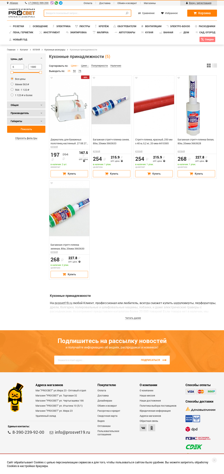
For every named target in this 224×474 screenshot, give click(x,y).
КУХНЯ (36, 49)
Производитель (20, 113)
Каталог (24, 49)
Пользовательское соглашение (108, 432)
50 (74, 70)
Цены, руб (17, 59)
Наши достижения (150, 400)
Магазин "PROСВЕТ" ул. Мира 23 (54, 410)
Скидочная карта (107, 415)
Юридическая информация (155, 410)
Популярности (99, 65)
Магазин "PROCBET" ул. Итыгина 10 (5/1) (59, 405)
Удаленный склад (46, 415)
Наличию (115, 65)
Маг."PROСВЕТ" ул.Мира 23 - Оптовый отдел (61, 390)
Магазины (150, 3)
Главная (11, 49)
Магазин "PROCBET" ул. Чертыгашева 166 (60, 400)
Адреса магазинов (150, 415)
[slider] (12, 72)
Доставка (104, 3)
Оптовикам (103, 426)
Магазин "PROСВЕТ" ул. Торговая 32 (56, 395)
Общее (15, 105)
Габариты (16, 121)
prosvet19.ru (63, 303)
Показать (26, 129)
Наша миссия (147, 395)
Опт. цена (83, 160)
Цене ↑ (74, 65)
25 (69, 70)
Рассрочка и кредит (108, 410)
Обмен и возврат (127, 3)
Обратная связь (149, 421)
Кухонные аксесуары (54, 49)
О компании (146, 390)
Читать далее (133, 318)
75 (79, 70)
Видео (101, 421)
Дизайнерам (104, 400)
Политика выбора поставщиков (158, 405)
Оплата (88, 3)
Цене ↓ (85, 65)
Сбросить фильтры (26, 138)
